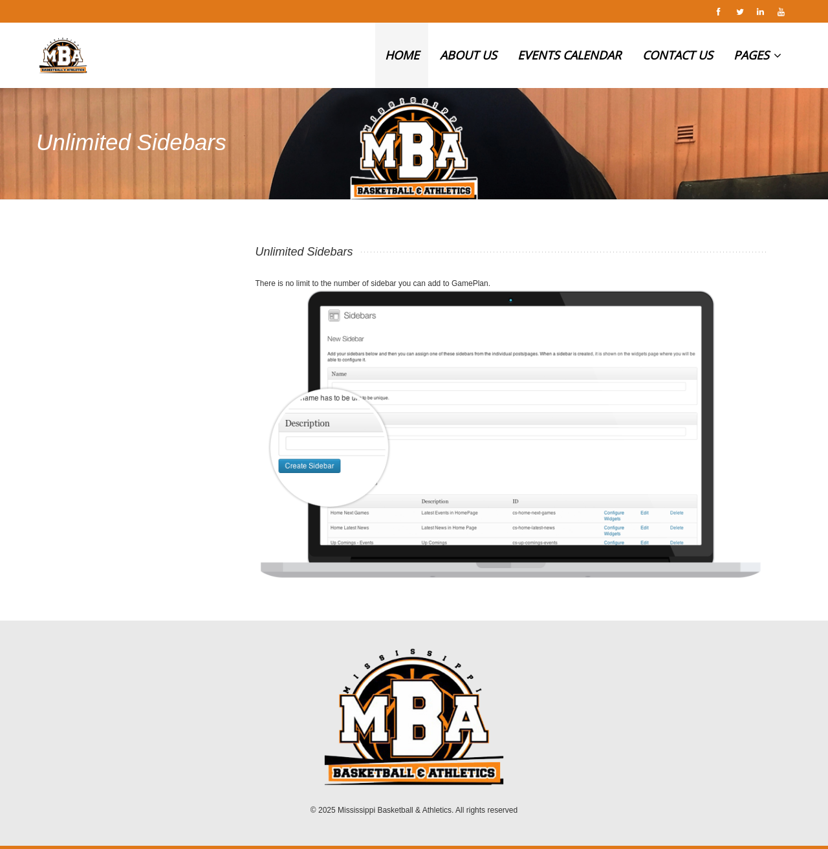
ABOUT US (468, 55)
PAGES (757, 55)
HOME (402, 55)
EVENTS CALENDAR (569, 55)
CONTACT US (677, 55)
